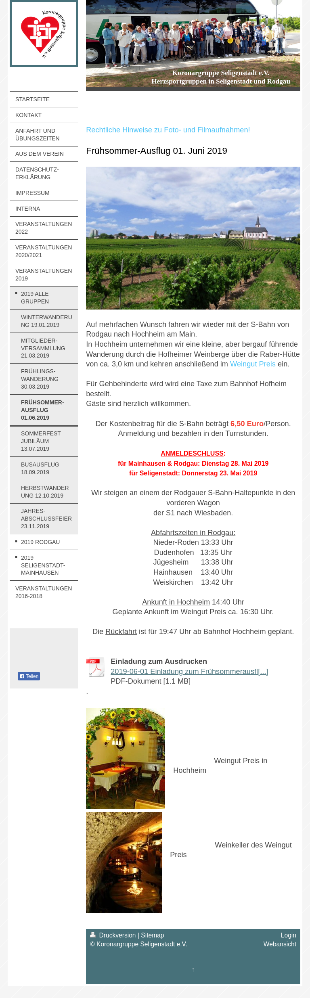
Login (288, 935)
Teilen (28, 676)
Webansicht (280, 944)
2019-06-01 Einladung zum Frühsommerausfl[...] (189, 671)
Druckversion (114, 935)
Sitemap (152, 935)
